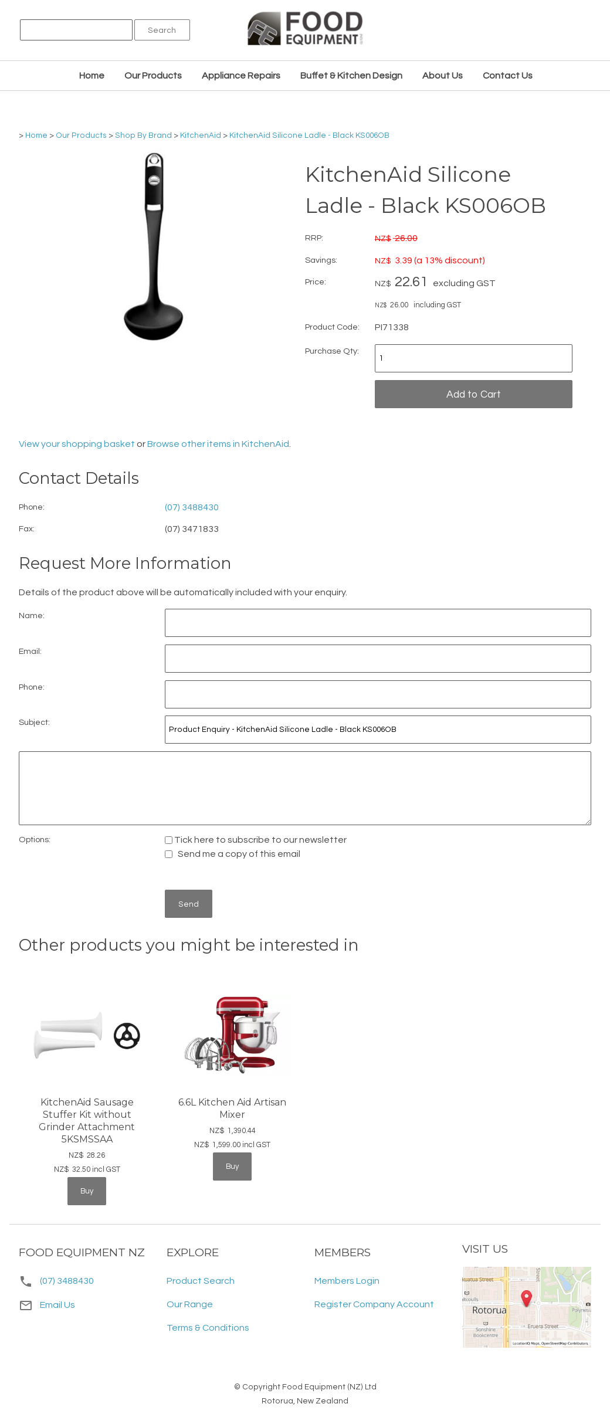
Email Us (47, 1305)
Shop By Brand (143, 135)
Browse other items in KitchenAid (218, 444)
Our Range (190, 1304)
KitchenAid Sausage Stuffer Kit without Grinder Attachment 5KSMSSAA (87, 1120)
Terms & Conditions (208, 1327)
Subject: (34, 722)
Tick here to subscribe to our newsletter (256, 840)
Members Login (346, 1281)
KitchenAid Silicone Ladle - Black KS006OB (309, 135)
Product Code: (332, 327)
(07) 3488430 (192, 507)
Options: (34, 839)
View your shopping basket (77, 444)
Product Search (201, 1281)
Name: (32, 615)
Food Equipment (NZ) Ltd (329, 1387)
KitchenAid (200, 135)
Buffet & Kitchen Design (351, 75)
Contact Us (508, 75)
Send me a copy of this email (232, 854)
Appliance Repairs (241, 75)
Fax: (27, 528)
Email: (30, 651)
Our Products (153, 75)
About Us (442, 75)
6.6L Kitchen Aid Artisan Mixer (232, 1108)
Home (91, 75)
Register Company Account (374, 1304)
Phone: (32, 507)
